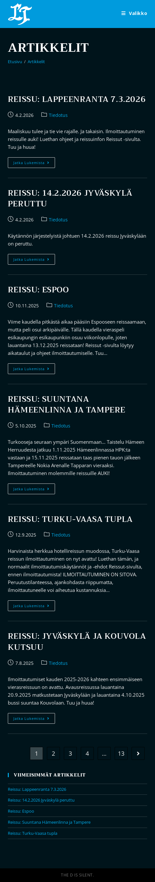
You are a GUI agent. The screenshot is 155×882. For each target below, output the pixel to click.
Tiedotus (58, 115)
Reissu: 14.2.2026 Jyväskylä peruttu (70, 198)
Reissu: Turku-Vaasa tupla (70, 519)
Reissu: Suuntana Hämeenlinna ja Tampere (66, 404)
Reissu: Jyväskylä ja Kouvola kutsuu (77, 641)
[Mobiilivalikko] (134, 13)
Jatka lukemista (34, 164)
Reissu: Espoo (38, 290)
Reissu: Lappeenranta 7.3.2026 (77, 99)
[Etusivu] (15, 61)
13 (121, 753)
